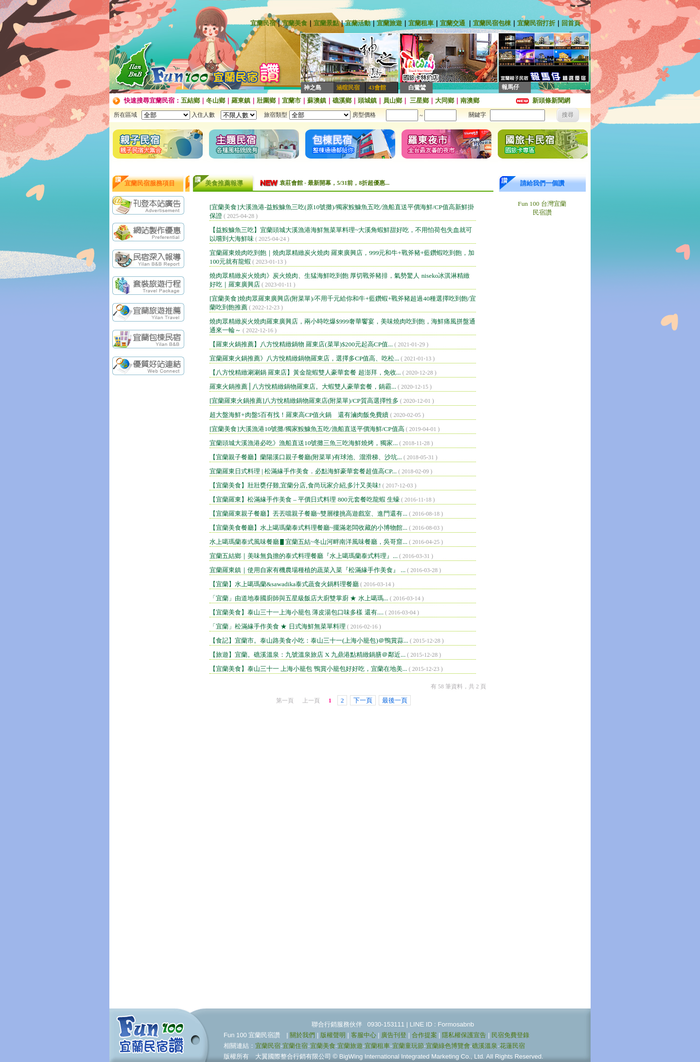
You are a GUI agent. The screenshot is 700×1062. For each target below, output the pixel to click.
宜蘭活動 (357, 23)
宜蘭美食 (294, 23)
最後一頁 (394, 700)
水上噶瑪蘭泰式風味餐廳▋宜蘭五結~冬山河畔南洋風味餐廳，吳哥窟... (308, 541)
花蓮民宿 (512, 1045)
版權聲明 (333, 1035)
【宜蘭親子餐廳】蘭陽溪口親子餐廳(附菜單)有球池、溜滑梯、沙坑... (306, 457)
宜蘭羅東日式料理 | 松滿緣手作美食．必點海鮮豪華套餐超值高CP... (303, 471)
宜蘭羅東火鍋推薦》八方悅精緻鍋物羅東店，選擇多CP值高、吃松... (304, 358)
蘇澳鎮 (316, 100)
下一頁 (362, 700)
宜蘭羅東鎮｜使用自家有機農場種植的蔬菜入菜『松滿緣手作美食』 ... (307, 570)
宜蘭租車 (421, 23)
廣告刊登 (393, 1035)
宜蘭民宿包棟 (492, 23)
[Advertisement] (151, 534)
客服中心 (363, 1035)
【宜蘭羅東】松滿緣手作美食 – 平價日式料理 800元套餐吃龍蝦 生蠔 (305, 499)
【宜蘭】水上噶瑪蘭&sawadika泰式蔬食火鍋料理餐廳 (284, 584)
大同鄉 (444, 100)
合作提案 (424, 1035)
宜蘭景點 (326, 23)
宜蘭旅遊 (389, 23)
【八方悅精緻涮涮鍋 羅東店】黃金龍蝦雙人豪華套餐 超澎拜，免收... (305, 372)
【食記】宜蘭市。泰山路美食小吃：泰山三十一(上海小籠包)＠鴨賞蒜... (309, 640)
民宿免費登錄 (510, 1035)
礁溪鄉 (341, 100)
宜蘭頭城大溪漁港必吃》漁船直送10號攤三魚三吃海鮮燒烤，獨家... (304, 443)
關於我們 (302, 1035)
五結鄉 (190, 100)
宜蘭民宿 (263, 23)
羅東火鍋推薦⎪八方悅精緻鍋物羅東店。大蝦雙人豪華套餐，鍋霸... (303, 386)
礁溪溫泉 (484, 1045)
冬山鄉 (215, 100)
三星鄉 (418, 100)
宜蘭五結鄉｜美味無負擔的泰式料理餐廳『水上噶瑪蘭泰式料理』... (304, 555)
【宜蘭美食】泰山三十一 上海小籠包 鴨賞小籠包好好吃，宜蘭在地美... (308, 668)
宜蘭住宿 (295, 1045)
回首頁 (570, 23)
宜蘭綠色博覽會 (448, 1045)
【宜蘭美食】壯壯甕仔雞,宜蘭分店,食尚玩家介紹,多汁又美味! (295, 485)
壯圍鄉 (266, 100)
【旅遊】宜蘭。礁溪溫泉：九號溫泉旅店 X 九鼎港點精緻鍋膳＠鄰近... (307, 654)
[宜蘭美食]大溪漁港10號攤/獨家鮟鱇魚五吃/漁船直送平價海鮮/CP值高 (307, 428)
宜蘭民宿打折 (536, 23)
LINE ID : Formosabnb (442, 1024)
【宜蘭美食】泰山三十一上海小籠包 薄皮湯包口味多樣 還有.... (297, 612)
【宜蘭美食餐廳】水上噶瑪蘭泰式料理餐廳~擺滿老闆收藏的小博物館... (308, 527)
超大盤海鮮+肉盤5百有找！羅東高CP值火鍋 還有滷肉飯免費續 (299, 414)
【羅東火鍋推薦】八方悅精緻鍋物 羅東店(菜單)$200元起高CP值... (301, 344)
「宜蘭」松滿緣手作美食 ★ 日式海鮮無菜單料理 (278, 626)
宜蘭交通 (452, 23)
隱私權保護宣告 (464, 1035)
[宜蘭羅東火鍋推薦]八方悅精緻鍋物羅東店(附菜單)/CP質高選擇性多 (304, 400)
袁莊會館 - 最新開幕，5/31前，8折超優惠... (334, 183)
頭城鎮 (367, 100)
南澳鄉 (469, 100)
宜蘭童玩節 (408, 1045)
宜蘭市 (291, 100)
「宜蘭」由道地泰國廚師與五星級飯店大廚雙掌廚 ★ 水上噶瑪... (299, 598)
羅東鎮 (240, 100)
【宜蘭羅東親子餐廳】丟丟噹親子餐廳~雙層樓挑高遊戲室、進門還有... (308, 513)
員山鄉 (392, 100)
